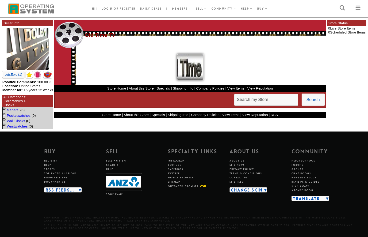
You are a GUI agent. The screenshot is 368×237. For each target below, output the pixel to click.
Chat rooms (301, 173)
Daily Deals (151, 9)
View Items (235, 88)
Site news (237, 164)
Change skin (247, 189)
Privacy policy (242, 169)
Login (107, 9)
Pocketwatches (19, 115)
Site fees (236, 181)
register (127, 9)
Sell (201, 9)
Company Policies (210, 88)
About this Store (141, 88)
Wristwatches (17, 126)
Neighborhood (303, 160)
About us (237, 160)
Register (51, 160)
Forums (297, 164)
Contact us (239, 177)
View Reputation (260, 88)
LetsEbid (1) (13, 74)
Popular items (56, 177)
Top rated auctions (60, 173)
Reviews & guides (305, 181)
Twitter (174, 173)
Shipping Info (183, 88)
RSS (274, 115)
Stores (49, 169)
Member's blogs (304, 177)
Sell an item (116, 160)
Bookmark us (55, 181)
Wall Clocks (16, 121)
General (13, 110)
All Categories (14, 97)
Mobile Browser (181, 177)
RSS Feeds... (60, 189)
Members (181, 9)
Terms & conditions (246, 173)
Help (247, 9)
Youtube (174, 164)
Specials (163, 88)
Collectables (13, 101)
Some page (114, 194)
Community (223, 9)
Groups (297, 169)
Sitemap (174, 181)
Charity (112, 164)
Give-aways (300, 186)
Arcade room (302, 190)
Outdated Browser (183, 186)
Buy (262, 9)
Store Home (116, 88)
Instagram (176, 160)
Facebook (176, 169)
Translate (306, 198)
